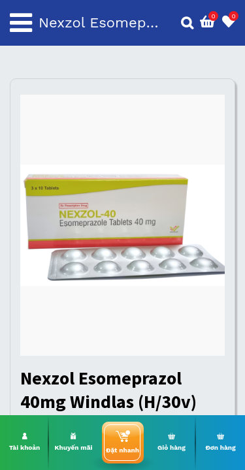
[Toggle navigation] (21, 23)
